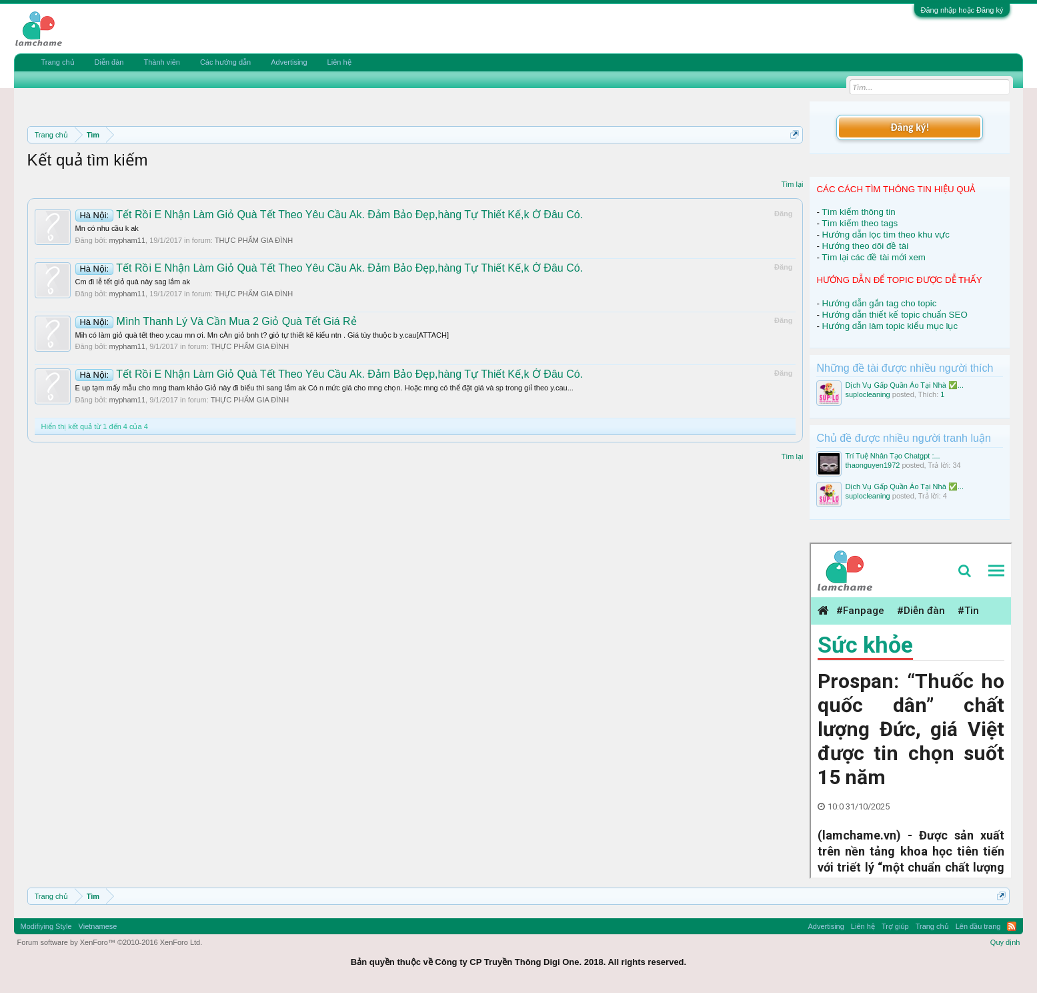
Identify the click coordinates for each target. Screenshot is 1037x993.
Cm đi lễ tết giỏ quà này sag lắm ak (132, 282)
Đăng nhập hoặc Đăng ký (962, 10)
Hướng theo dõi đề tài (865, 246)
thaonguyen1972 (872, 465)
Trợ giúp (895, 926)
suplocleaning (867, 394)
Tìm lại (793, 184)
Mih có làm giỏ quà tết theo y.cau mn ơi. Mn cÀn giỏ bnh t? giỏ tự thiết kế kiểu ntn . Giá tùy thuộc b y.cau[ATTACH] (262, 335)
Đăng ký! (909, 127)
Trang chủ (58, 62)
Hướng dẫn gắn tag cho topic (879, 303)
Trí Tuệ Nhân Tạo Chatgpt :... (892, 456)
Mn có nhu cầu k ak (107, 228)
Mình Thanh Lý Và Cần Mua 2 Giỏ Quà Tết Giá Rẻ (216, 321)
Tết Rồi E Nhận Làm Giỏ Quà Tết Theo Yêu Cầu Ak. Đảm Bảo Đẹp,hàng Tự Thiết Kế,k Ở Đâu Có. (329, 214)
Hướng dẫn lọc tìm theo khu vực (886, 235)
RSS (1011, 926)
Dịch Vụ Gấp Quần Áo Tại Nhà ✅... (904, 385)
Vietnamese (98, 926)
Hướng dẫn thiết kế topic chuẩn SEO (895, 315)
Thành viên (161, 62)
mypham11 (127, 240)
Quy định (1005, 942)
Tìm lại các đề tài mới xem (874, 257)
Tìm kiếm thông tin (858, 212)
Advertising (289, 62)
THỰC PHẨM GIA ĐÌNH (254, 240)
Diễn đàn (109, 62)
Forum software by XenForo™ (110, 942)
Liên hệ (339, 62)
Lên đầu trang (978, 926)
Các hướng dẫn (225, 62)
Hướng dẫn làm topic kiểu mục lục (890, 326)
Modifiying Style (46, 926)
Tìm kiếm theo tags (860, 223)
